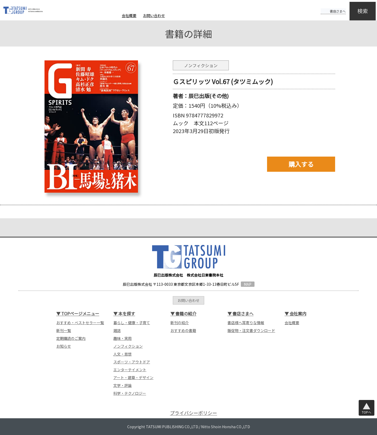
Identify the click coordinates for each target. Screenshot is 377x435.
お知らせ (63, 346)
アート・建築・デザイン (133, 377)
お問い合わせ (154, 15)
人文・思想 (122, 354)
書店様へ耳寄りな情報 (246, 322)
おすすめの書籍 (183, 330)
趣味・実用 (122, 338)
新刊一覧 (63, 330)
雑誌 (117, 330)
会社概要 (129, 15)
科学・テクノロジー (129, 393)
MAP (247, 284)
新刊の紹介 (179, 322)
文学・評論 (122, 385)
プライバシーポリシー (193, 413)
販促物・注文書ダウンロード (251, 330)
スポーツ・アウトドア (131, 361)
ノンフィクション (128, 346)
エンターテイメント (129, 369)
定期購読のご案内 (71, 338)
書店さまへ (328, 7)
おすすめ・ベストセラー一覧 (80, 322)
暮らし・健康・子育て (131, 322)
